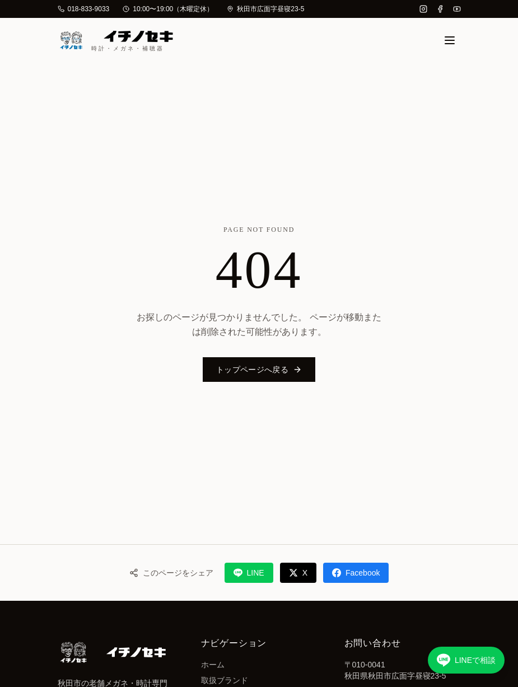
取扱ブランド (224, 680)
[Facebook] (440, 9)
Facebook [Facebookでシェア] (356, 572)
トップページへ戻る (259, 369)
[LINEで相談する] (466, 660)
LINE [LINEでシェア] (249, 572)
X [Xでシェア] (298, 572)
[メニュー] (449, 40)
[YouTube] (457, 9)
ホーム (213, 664)
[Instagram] (423, 9)
